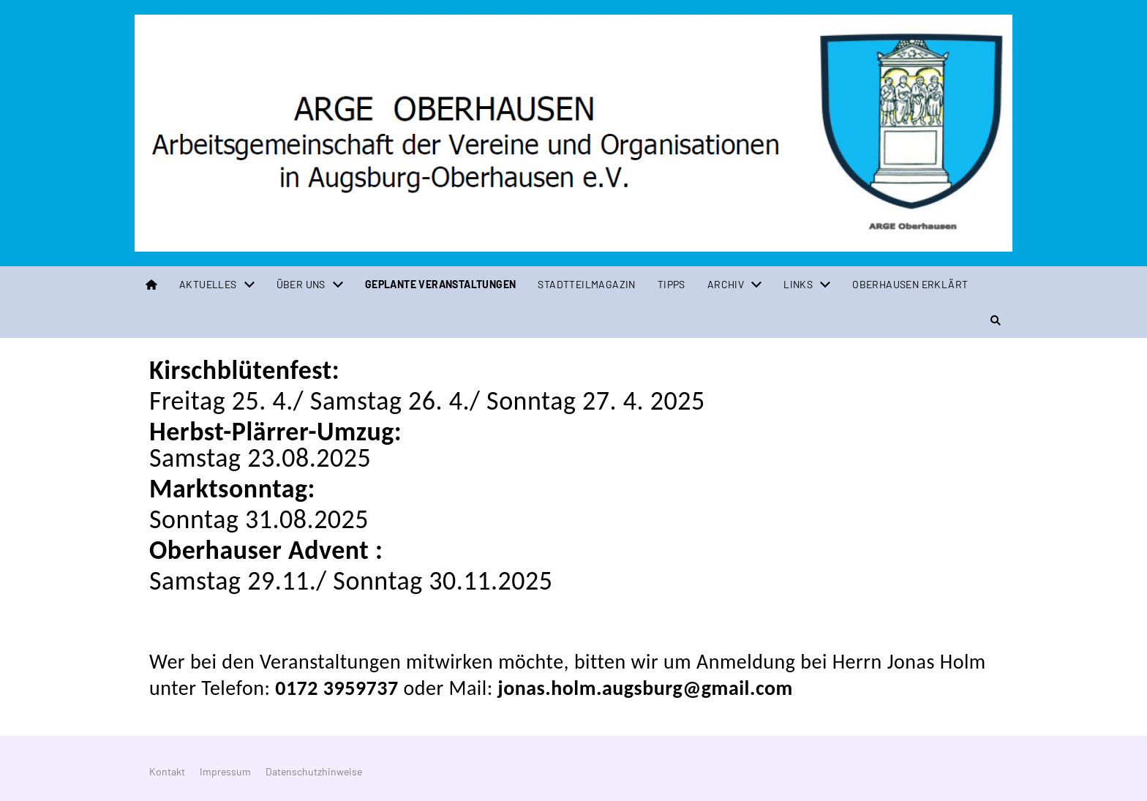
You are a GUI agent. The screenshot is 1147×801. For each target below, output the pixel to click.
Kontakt (167, 771)
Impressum (225, 771)
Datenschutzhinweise (314, 771)
